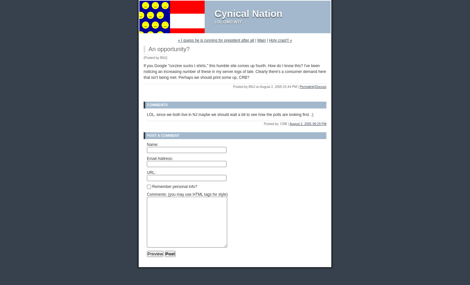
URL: (151, 172)
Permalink (307, 87)
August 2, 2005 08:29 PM (308, 124)
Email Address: (160, 158)
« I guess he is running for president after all (216, 40)
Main (261, 40)
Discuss (320, 87)
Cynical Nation (248, 13)
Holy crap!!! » (280, 40)
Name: (152, 144)
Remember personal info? (172, 186)
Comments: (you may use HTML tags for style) (187, 194)
